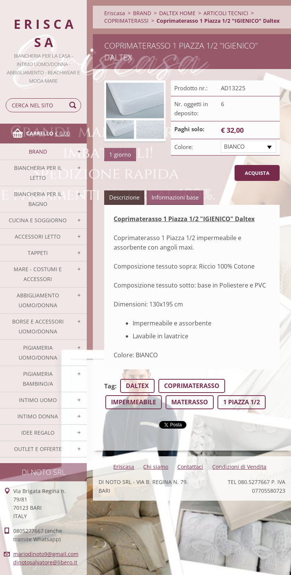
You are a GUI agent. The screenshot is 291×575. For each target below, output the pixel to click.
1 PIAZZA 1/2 (241, 402)
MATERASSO (189, 402)
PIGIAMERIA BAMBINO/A (38, 378)
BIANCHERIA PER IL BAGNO (38, 198)
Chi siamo (155, 466)
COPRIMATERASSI (126, 20)
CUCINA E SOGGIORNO (38, 220)
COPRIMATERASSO (191, 386)
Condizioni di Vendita (239, 466)
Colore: (183, 147)
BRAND (38, 151)
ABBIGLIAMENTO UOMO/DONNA (38, 300)
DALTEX (137, 386)
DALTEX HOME (177, 13)
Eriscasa (114, 13)
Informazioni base (175, 197)
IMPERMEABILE (133, 402)
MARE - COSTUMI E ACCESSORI (38, 274)
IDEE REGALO (38, 432)
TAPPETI (38, 252)
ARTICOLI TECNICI (225, 13)
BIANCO (234, 146)
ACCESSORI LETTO (38, 236)
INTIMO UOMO (38, 400)
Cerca (74, 105)
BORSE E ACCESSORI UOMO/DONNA (38, 326)
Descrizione (124, 197)
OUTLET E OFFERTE (38, 448)
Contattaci (190, 466)
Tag (109, 386)
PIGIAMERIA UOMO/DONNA (38, 352)
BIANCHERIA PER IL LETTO (38, 172)
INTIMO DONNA (37, 416)
